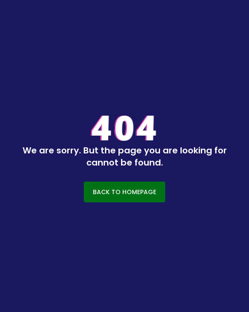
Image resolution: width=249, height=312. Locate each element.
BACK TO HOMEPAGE (124, 192)
